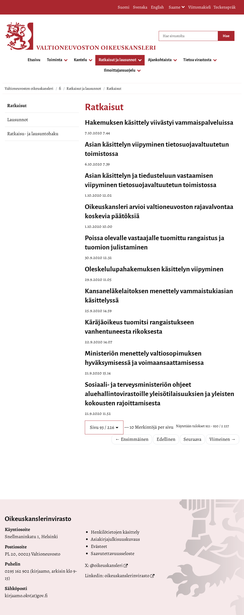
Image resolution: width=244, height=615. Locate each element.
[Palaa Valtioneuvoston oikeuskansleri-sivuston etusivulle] (24, 36)
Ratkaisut (17, 105)
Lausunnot (17, 119)
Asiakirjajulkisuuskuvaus (115, 539)
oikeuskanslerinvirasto (127, 575)
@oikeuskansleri (106, 565)
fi (60, 88)
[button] (104, 428)
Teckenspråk (225, 7)
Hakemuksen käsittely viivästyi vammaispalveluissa (159, 122)
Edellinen (166, 439)
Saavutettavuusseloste (112, 553)
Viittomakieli (199, 7)
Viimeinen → (222, 439)
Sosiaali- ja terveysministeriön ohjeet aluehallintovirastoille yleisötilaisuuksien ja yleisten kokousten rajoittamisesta (159, 394)
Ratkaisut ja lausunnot (83, 88)
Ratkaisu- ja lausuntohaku (32, 133)
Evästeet (99, 546)
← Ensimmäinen (131, 439)
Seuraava (192, 439)
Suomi (123, 7)
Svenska (140, 7)
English (157, 7)
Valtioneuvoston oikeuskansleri (29, 88)
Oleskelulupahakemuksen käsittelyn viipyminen (154, 269)
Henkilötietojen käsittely (115, 532)
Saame (177, 7)
